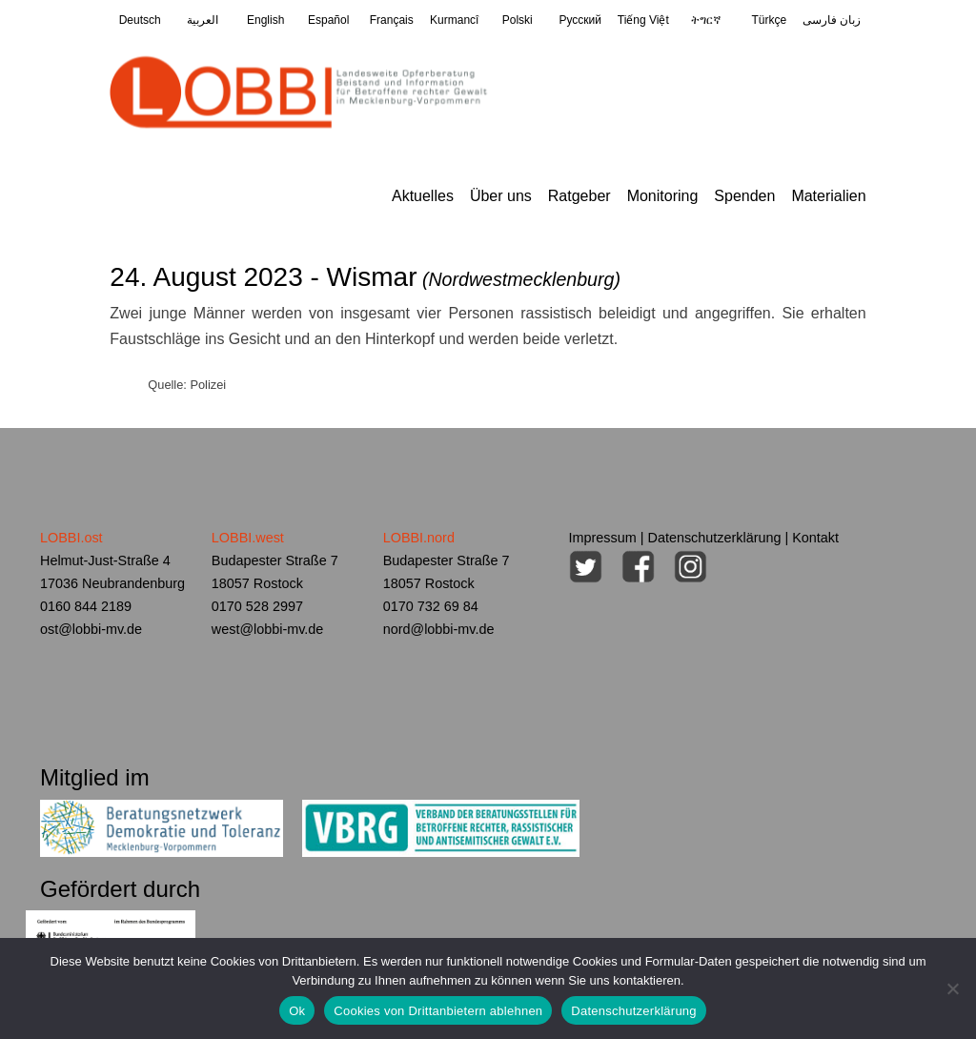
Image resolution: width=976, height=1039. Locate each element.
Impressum (603, 537)
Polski (517, 20)
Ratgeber (579, 196)
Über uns (501, 196)
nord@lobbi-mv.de (439, 629)
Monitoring (663, 196)
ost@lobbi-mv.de (91, 629)
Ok (297, 1011)
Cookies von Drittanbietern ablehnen (438, 1011)
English (265, 20)
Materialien (828, 196)
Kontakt (815, 537)
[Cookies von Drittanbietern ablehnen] (952, 988)
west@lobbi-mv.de (268, 629)
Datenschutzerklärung (715, 537)
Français (392, 20)
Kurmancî (454, 20)
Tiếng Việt (643, 20)
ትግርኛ (706, 20)
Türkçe (768, 20)
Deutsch (140, 20)
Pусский (580, 20)
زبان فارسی (832, 20)
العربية (202, 20)
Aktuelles (423, 196)
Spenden (744, 196)
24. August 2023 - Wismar (365, 277)
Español (328, 20)
